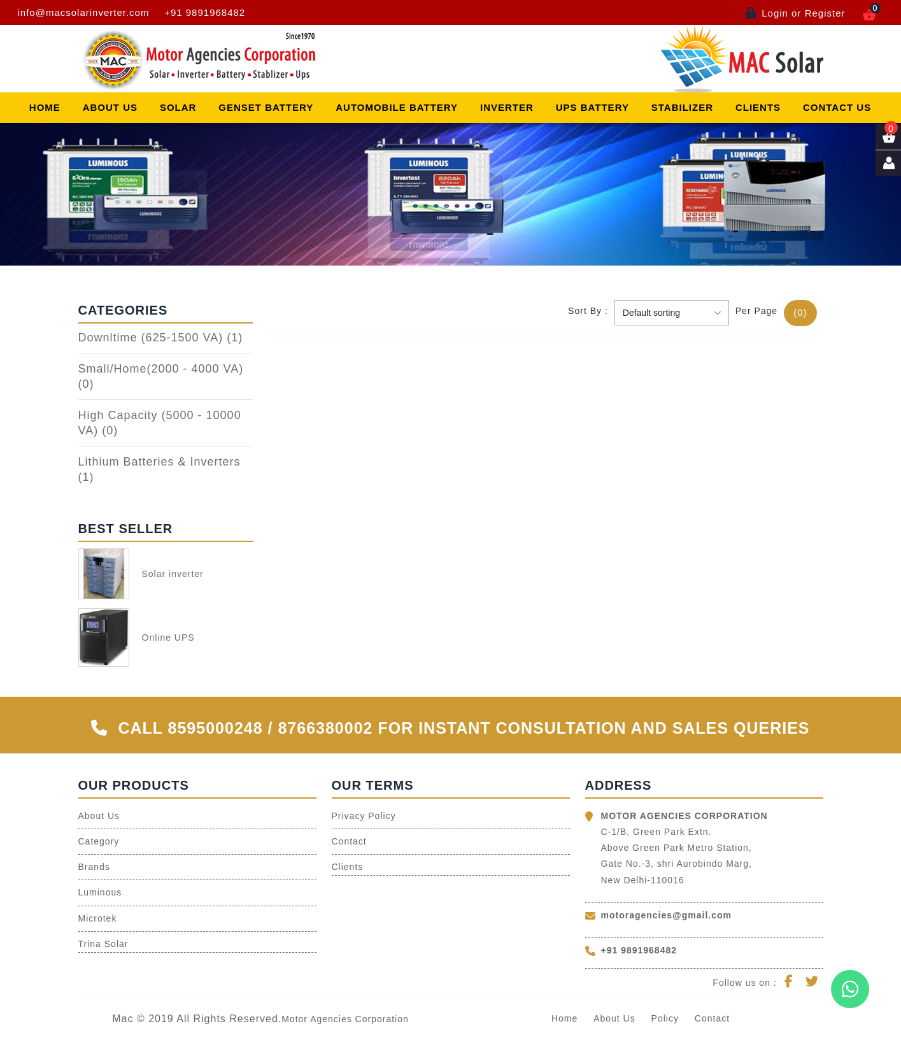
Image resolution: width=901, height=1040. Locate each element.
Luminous (100, 892)
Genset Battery (265, 107)
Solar (178, 107)
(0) (800, 312)
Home (44, 107)
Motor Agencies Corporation (345, 1019)
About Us (110, 107)
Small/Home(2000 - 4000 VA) (161, 376)
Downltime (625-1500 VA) (160, 337)
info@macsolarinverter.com (84, 12)
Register (825, 13)
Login (775, 13)
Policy (665, 1018)
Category (99, 841)
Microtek (97, 918)
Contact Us (837, 107)
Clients (758, 107)
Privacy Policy (364, 816)
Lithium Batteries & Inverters (159, 469)
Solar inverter (173, 574)
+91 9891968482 (204, 12)
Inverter (507, 107)
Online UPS (168, 637)
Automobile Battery (397, 107)
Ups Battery (592, 107)
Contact (349, 841)
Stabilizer (682, 107)
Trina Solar (103, 944)
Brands (94, 867)
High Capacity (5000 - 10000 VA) (159, 423)
